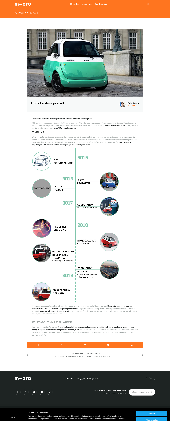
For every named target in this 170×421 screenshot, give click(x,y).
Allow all (152, 402)
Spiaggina (81, 379)
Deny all (152, 415)
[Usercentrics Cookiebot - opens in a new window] (14, 416)
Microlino (70, 379)
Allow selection (152, 408)
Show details (114, 417)
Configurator (92, 379)
